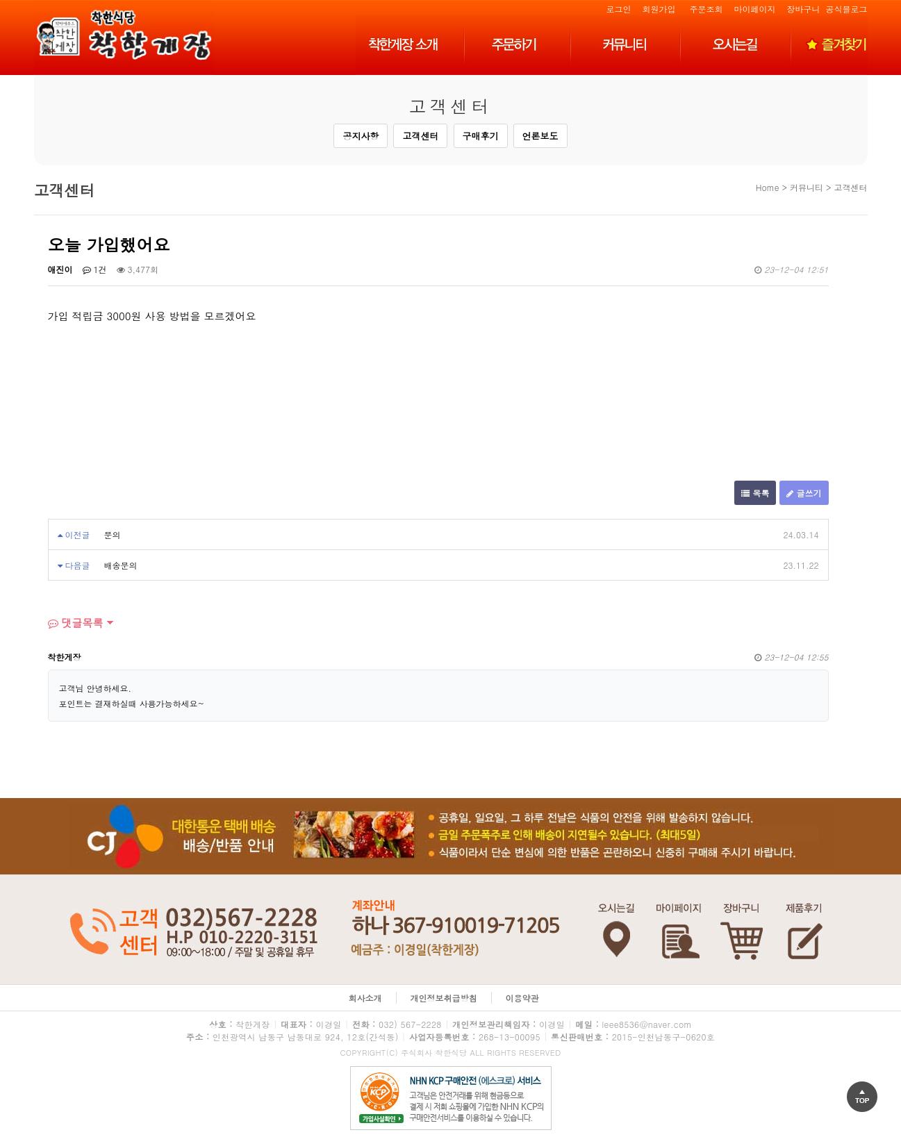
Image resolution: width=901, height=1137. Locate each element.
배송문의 (121, 565)
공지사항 (360, 135)
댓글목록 (76, 622)
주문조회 (705, 9)
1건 (95, 269)
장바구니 (803, 9)
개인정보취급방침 (444, 998)
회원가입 (658, 9)
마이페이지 (754, 9)
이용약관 (522, 998)
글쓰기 (803, 493)
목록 (755, 493)
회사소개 (365, 998)
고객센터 (420, 135)
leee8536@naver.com (647, 1024)
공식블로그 (847, 9)
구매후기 (481, 135)
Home (767, 187)
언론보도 (540, 135)
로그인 (618, 9)
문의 (112, 534)
